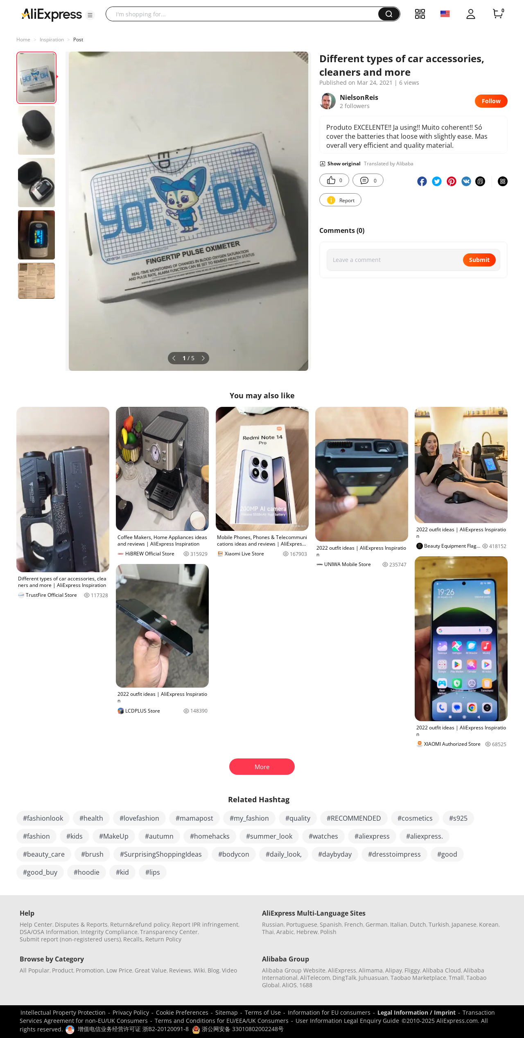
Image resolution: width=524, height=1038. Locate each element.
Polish (328, 932)
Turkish (439, 924)
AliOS (289, 985)
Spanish (331, 924)
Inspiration (52, 39)
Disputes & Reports (81, 924)
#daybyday (335, 854)
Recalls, (133, 939)
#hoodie (86, 872)
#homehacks (210, 836)
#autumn (159, 836)
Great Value (151, 970)
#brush (92, 854)
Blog (213, 970)
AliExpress (342, 970)
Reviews (180, 970)
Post (78, 39)
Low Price (119, 970)
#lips (152, 872)
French (353, 924)
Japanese (464, 924)
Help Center (36, 924)
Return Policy (163, 939)
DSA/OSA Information (49, 932)
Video (229, 970)
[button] (90, 15)
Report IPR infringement (205, 924)
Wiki (199, 970)
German (377, 924)
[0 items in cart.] (497, 13)
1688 (305, 985)
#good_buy (40, 872)
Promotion (90, 970)
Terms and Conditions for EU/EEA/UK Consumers (222, 1020)
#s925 (458, 818)
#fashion (36, 836)
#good (447, 854)
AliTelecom (315, 978)
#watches (323, 836)
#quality (297, 818)
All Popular (35, 970)
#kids (74, 836)
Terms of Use (263, 1012)
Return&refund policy (139, 924)
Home (23, 39)
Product (62, 970)
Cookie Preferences (182, 1012)
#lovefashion (139, 818)
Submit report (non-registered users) (70, 939)
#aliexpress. (424, 836)
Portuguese (301, 924)
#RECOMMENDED (354, 818)
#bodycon (233, 854)
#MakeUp (114, 836)
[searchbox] (245, 14)
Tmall (456, 978)
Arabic (285, 932)
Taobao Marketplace (418, 978)
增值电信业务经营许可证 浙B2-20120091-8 (133, 1029)
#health (91, 818)
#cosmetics (415, 818)
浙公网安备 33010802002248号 (238, 1029)
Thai (268, 932)
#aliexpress (372, 836)
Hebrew (307, 932)
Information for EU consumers (329, 1012)
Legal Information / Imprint (416, 1012)
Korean (489, 924)
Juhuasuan (373, 978)
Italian (398, 924)
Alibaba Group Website (293, 970)
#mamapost (194, 818)
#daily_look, (284, 854)
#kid (122, 872)
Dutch (418, 924)
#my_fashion (249, 818)
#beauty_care (44, 854)
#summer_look (269, 836)
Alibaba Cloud (441, 970)
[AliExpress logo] (52, 14)
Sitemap (226, 1012)
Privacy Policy (131, 1012)
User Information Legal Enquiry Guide (347, 1020)
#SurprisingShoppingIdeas (161, 854)
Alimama (371, 970)
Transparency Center (169, 932)
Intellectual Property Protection (63, 1012)
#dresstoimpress (394, 854)
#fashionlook (43, 818)
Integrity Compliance (109, 932)
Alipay (393, 970)
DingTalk (344, 978)
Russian (273, 924)
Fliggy (412, 970)
